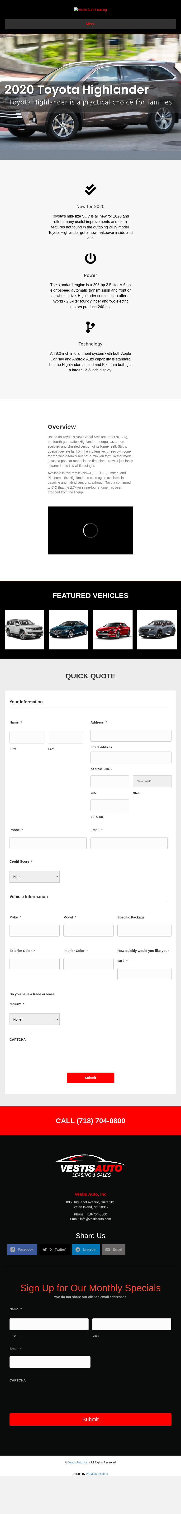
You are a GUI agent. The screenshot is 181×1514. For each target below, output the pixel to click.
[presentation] (46, 1094)
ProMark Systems (97, 1512)
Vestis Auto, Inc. (78, 1500)
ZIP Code (97, 855)
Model (69, 955)
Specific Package (130, 955)
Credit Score (21, 900)
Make (15, 955)
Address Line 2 (101, 806)
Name (16, 760)
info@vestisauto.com (95, 1273)
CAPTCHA (18, 1078)
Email (96, 868)
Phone (16, 868)
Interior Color (75, 989)
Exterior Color (22, 989)
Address (98, 760)
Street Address (101, 785)
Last (51, 787)
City (93, 830)
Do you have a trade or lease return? (32, 1037)
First (13, 787)
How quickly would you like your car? (143, 994)
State (137, 831)
